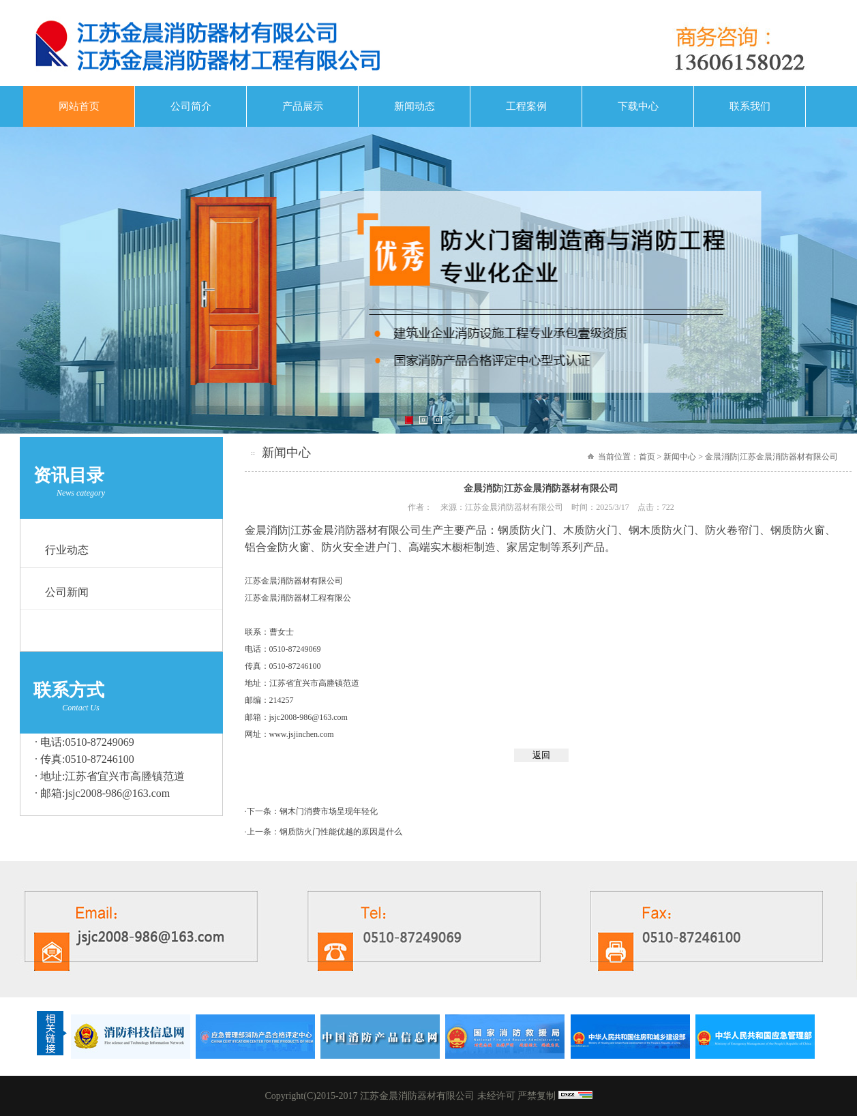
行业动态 (67, 550)
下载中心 (638, 106)
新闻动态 (414, 106)
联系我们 (750, 106)
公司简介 (190, 106)
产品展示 (302, 106)
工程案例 (526, 106)
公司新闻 (67, 592)
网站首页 (79, 106)
